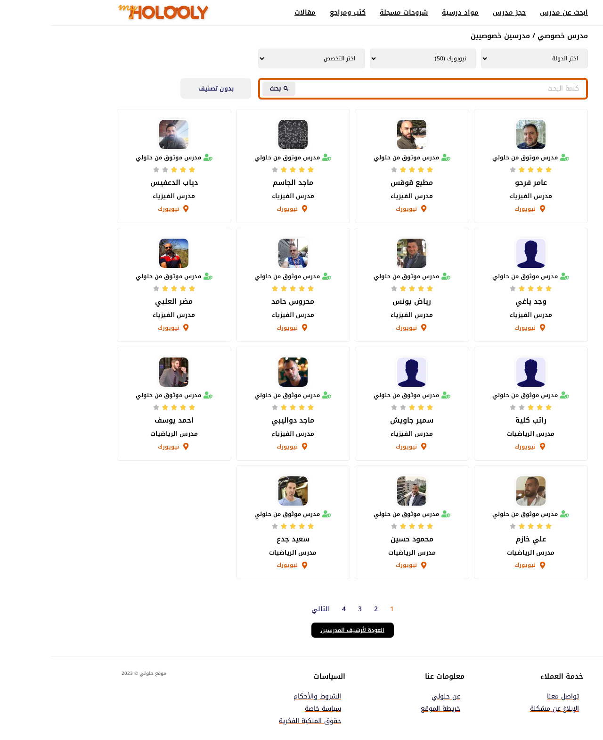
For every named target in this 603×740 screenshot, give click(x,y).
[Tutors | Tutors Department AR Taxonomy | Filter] (260, 58)
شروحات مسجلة (353, 12)
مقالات (254, 12)
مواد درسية (409, 12)
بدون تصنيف (165, 88)
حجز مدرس (458, 12)
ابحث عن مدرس (513, 12)
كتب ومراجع (297, 12)
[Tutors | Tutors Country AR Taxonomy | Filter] (483, 58)
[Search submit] (228, 89)
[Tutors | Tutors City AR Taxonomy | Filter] (372, 58)
